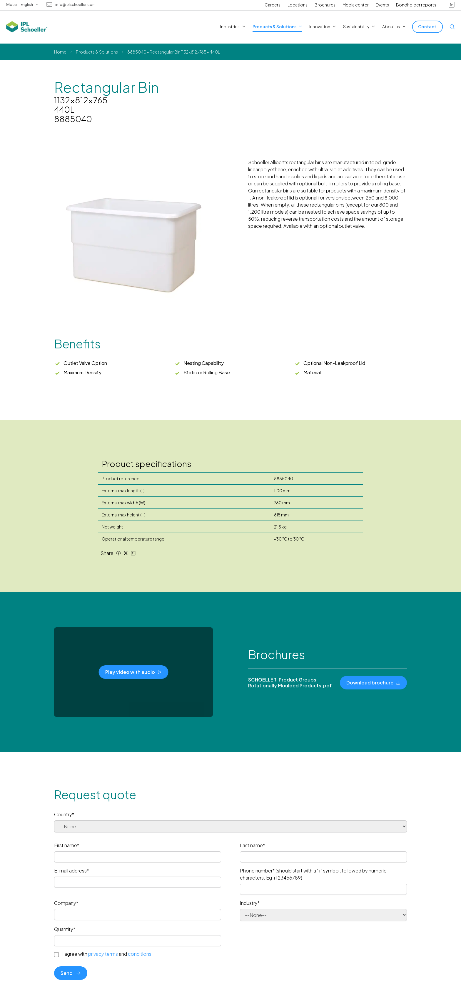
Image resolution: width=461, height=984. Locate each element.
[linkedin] (451, 4)
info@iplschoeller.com (75, 5)
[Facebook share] (118, 553)
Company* (66, 903)
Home (60, 51)
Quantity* (64, 929)
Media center (356, 4)
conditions (139, 954)
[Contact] (427, 27)
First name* (66, 845)
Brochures (325, 4)
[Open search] (452, 26)
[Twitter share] (125, 553)
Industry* (250, 903)
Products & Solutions (97, 51)
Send (71, 973)
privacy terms (103, 954)
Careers (272, 4)
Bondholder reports (416, 4)
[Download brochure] (373, 682)
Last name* (252, 845)
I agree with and (106, 954)
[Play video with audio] (133, 672)
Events (382, 4)
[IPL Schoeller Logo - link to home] (27, 27)
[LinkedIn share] (133, 553)
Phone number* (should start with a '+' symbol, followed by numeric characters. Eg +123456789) (313, 874)
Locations (298, 4)
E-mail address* (71, 870)
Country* (64, 814)
